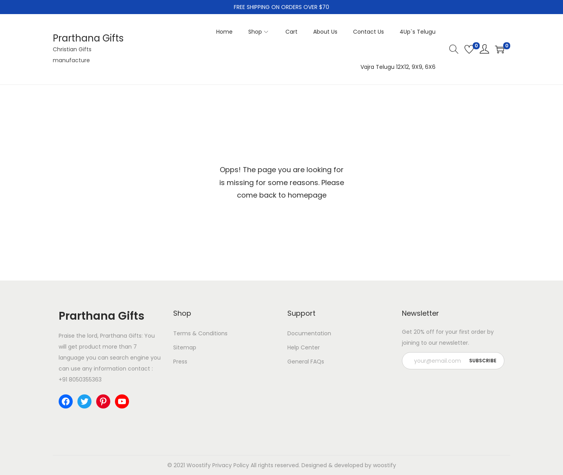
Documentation (309, 333)
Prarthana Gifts (88, 38)
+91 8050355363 (80, 379)
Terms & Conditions (200, 333)
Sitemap (184, 347)
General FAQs (305, 361)
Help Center (303, 347)
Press (180, 361)
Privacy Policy (230, 465)
